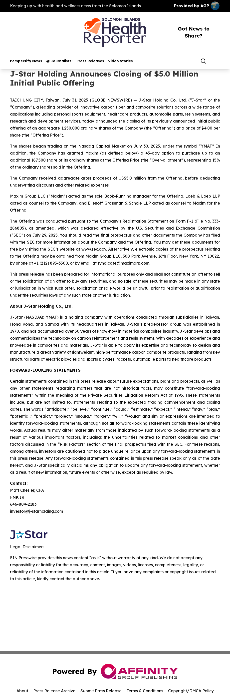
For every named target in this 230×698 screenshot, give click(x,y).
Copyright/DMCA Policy (191, 690)
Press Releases (90, 61)
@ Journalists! (59, 61)
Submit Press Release (101, 690)
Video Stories (120, 61)
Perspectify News (26, 61)
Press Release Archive (54, 690)
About (22, 690)
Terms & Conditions (145, 690)
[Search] (203, 61)
